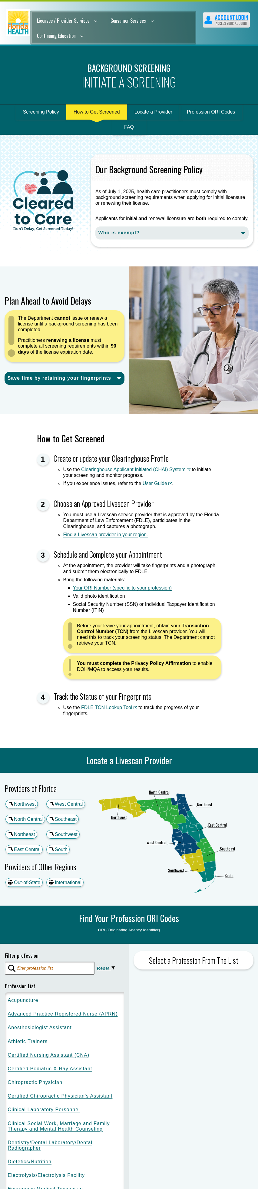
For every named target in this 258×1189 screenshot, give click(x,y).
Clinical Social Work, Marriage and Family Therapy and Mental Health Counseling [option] (59, 1126)
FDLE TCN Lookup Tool (109, 707)
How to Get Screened (97, 111)
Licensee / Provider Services (67, 20)
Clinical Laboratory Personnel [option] (44, 1110)
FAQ (129, 127)
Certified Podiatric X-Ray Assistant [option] (50, 1069)
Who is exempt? (119, 232)
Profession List (20, 986)
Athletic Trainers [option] (28, 1042)
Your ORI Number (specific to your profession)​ (122, 587)
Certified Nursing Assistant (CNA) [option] (49, 1055)
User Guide (157, 483)
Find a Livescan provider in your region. (105, 534)
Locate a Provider (153, 111)
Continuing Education (60, 35)
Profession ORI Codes (211, 111)
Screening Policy (41, 111)
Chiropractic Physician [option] (35, 1082)
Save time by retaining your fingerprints (59, 378)
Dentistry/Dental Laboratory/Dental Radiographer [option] (50, 1146)
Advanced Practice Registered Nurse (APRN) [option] (63, 1014)
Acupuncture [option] (23, 1000)
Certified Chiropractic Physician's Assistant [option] (60, 1096)
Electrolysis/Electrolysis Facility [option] (46, 1175)
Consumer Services (132, 20)
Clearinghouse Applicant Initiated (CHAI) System (135, 469)
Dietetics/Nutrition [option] (29, 1162)
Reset (107, 968)
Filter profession (21, 955)
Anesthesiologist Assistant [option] (40, 1028)
